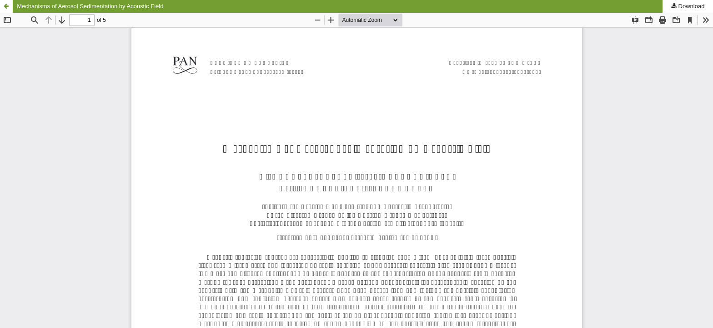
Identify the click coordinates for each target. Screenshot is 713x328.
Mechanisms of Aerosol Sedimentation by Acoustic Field (90, 6)
